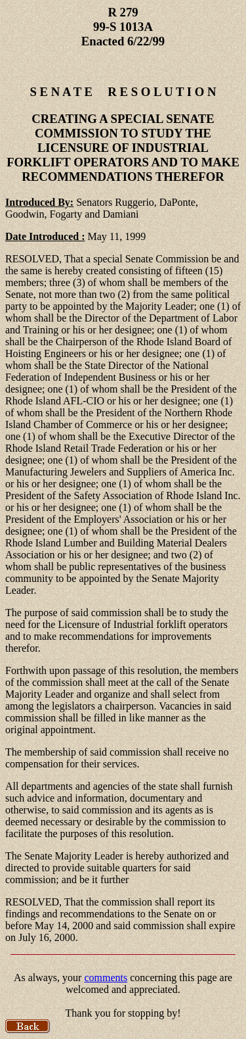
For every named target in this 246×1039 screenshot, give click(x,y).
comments (105, 977)
